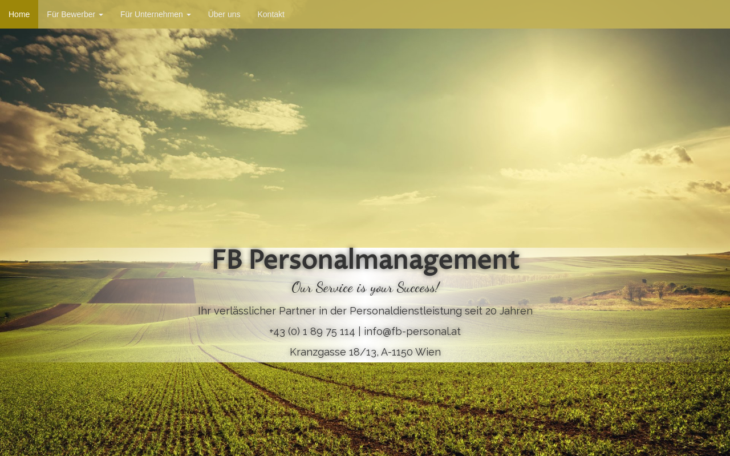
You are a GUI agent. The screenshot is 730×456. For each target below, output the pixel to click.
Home (19, 14)
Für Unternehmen (155, 14)
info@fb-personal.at (412, 331)
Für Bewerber (75, 14)
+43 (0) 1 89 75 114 (312, 331)
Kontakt (270, 14)
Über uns (224, 14)
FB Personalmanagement (365, 262)
